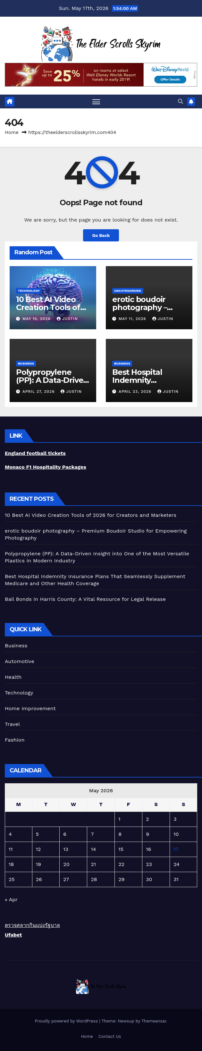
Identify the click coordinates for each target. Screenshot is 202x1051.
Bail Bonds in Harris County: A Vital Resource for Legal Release (85, 599)
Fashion (15, 740)
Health (13, 677)
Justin (67, 318)
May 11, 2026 (133, 318)
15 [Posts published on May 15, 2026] (120, 849)
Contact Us (109, 1036)
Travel (12, 724)
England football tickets (35, 453)
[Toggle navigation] (96, 101)
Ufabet (13, 935)
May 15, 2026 (37, 318)
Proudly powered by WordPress (67, 1021)
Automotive (19, 661)
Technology (29, 290)
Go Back (101, 235)
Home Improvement (30, 708)
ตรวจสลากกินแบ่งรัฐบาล (32, 925)
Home (12, 132)
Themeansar (153, 1021)
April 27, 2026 (39, 391)
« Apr (11, 899)
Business (26, 363)
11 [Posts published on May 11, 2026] (11, 849)
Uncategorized (127, 290)
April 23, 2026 (136, 391)
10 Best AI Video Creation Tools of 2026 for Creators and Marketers (90, 515)
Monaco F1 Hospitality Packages (45, 467)
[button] (180, 101)
